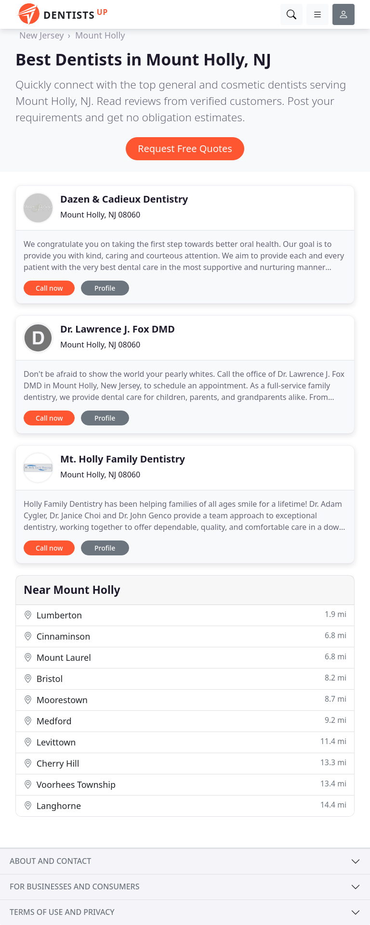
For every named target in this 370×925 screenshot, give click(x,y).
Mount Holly (100, 35)
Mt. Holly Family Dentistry (122, 458)
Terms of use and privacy (62, 912)
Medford (185, 721)
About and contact (50, 861)
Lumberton (185, 615)
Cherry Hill (185, 763)
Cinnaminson (185, 636)
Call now (49, 288)
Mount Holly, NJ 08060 (100, 214)
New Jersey (41, 35)
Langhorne (185, 805)
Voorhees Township (185, 784)
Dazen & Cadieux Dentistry (124, 199)
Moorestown (185, 700)
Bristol (185, 678)
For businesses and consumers (74, 886)
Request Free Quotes (185, 148)
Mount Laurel (185, 657)
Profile (104, 288)
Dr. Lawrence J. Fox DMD (117, 328)
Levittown (185, 742)
